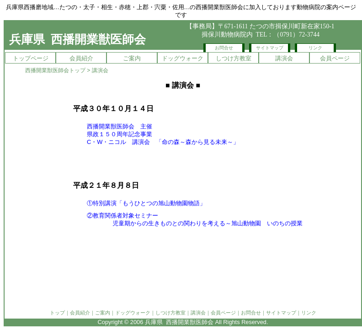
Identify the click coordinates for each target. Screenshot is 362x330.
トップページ (30, 58)
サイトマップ (269, 47)
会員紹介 (81, 58)
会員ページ (335, 58)
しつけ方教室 (233, 58)
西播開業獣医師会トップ (55, 70)
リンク (315, 47)
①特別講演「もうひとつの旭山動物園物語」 (146, 203)
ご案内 (132, 58)
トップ (57, 312)
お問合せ (224, 47)
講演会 (284, 58)
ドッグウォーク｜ (135, 312)
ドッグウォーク (182, 58)
